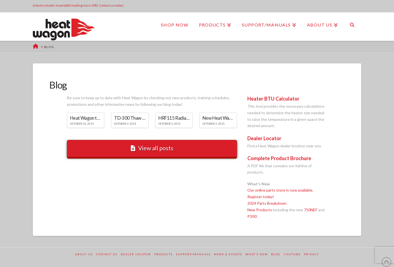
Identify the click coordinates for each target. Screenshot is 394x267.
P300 (251, 216)
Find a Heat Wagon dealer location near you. (284, 145)
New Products (259, 209)
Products (163, 254)
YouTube (292, 254)
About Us (84, 254)
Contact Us (106, 254)
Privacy (311, 254)
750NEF (310, 209)
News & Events (228, 254)
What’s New (256, 254)
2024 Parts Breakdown (266, 203)
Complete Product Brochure (279, 158)
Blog (275, 254)
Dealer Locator (264, 138)
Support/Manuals (193, 254)
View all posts (152, 148)
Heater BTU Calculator (273, 99)
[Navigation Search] (352, 25)
